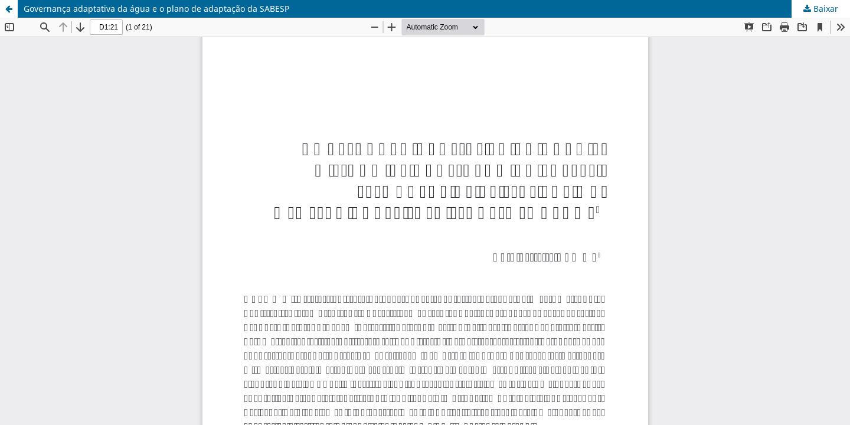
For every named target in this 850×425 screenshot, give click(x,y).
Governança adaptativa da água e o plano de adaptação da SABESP (156, 8)
